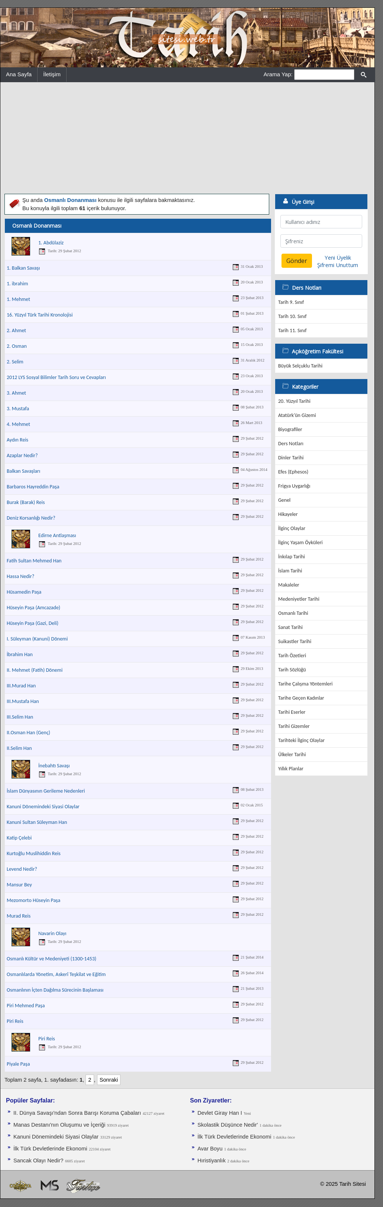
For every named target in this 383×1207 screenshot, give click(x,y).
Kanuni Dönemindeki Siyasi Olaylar (43, 806)
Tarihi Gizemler (294, 726)
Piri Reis (15, 1021)
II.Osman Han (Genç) (28, 732)
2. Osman (17, 346)
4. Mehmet (18, 424)
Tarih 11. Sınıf (292, 330)
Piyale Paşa (18, 1064)
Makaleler (288, 585)
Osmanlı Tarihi (293, 613)
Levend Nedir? (22, 869)
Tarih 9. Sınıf (291, 302)
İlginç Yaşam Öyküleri (300, 542)
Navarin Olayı (52, 933)
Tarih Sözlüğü (292, 670)
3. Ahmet (16, 393)
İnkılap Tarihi (291, 556)
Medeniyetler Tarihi (298, 599)
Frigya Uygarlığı (294, 486)
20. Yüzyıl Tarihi (294, 401)
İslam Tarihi (290, 571)
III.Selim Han (20, 717)
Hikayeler (288, 514)
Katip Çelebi (19, 838)
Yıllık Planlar (290, 768)
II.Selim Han (19, 748)
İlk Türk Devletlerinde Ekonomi (50, 1149)
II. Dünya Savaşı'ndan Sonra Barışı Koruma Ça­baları (77, 1113)
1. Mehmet (18, 299)
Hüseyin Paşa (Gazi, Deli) (32, 623)
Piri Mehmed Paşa (26, 1005)
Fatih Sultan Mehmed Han (34, 561)
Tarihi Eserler (291, 712)
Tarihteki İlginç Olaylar (301, 740)
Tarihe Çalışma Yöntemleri (305, 684)
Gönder (296, 261)
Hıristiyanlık (211, 1160)
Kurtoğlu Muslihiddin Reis (34, 853)
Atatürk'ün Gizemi (297, 415)
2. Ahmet (16, 330)
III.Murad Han (21, 686)
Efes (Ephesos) (293, 472)
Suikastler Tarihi (294, 641)
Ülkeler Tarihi (292, 754)
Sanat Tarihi (290, 627)
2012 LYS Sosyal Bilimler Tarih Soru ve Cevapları (56, 377)
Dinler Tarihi (291, 458)
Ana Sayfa (19, 74)
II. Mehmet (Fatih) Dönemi (34, 670)
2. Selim (15, 362)
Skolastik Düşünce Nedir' (227, 1125)
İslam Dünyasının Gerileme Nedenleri (46, 791)
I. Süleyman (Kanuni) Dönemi (37, 639)
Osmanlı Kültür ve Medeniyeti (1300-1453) (51, 959)
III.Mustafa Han (23, 701)
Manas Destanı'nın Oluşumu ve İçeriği (59, 1125)
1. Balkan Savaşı (23, 268)
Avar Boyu (209, 1149)
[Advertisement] (187, 138)
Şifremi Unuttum (337, 265)
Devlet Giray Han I (219, 1113)
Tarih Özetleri (292, 655)
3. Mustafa (18, 408)
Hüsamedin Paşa (24, 592)
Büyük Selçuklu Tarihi (300, 366)
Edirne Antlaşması (57, 535)
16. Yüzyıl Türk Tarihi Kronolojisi (40, 315)
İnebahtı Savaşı (54, 766)
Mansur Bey (19, 885)
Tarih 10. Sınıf (292, 316)
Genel (284, 500)
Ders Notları (290, 443)
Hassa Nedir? (20, 576)
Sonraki (109, 1080)
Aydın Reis (17, 440)
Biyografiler (290, 429)
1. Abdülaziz (51, 243)
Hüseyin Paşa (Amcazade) (33, 607)
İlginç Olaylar (291, 528)
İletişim (52, 74)
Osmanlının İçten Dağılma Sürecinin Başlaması (55, 990)
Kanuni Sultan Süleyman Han (37, 822)
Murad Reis (18, 916)
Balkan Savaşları (23, 471)
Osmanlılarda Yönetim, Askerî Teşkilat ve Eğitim (56, 974)
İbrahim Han (20, 654)
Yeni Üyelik (338, 257)
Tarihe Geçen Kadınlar (301, 698)
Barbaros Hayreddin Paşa (33, 487)
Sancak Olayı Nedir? (38, 1160)
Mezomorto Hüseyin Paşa (33, 900)
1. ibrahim (17, 283)
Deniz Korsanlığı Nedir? (31, 518)
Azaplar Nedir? (22, 455)
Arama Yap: (278, 74)
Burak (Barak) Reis (26, 502)
